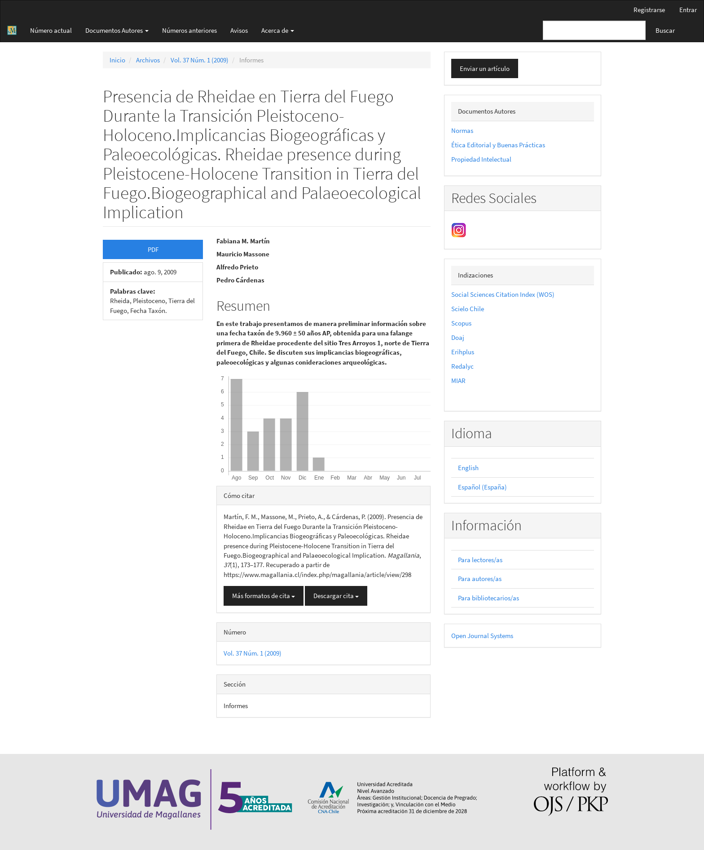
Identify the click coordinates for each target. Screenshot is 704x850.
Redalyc (462, 366)
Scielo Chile (467, 308)
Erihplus (462, 352)
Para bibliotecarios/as (488, 598)
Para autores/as (480, 578)
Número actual (51, 30)
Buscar (665, 30)
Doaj (457, 337)
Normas (462, 130)
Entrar (688, 9)
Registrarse (649, 9)
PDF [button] (153, 249)
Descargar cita (336, 595)
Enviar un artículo (485, 68)
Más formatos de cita (263, 595)
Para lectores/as (480, 559)
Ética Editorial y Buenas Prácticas (498, 145)
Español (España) (482, 487)
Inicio (117, 60)
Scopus (461, 323)
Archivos (148, 60)
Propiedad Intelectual (481, 159)
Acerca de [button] (277, 30)
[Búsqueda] (594, 30)
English (468, 467)
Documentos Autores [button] (117, 30)
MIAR (458, 380)
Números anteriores (189, 30)
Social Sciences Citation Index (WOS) (502, 294)
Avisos (239, 30)
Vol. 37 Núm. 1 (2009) (200, 60)
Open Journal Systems (482, 635)
